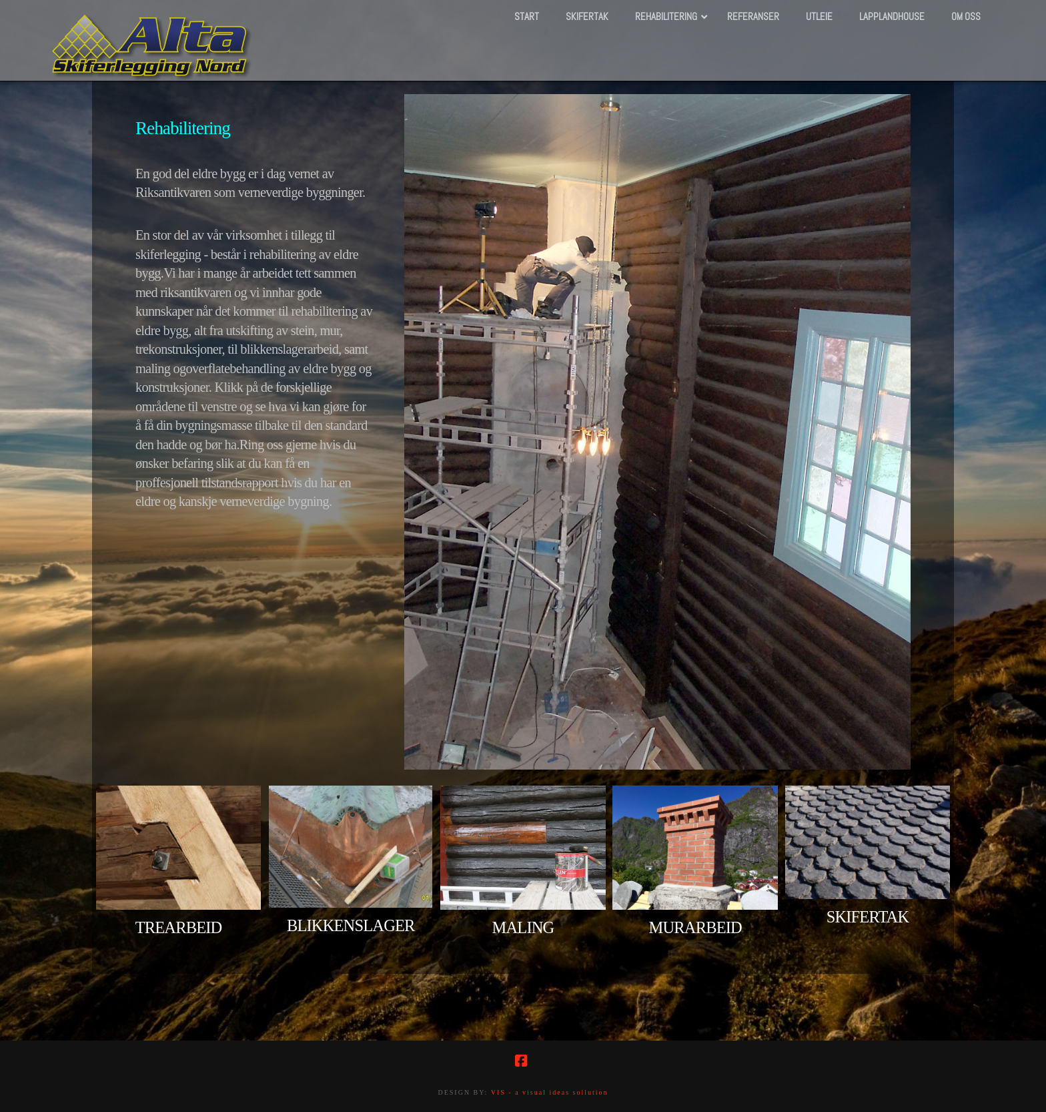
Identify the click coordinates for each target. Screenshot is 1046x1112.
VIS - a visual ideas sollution (549, 1092)
